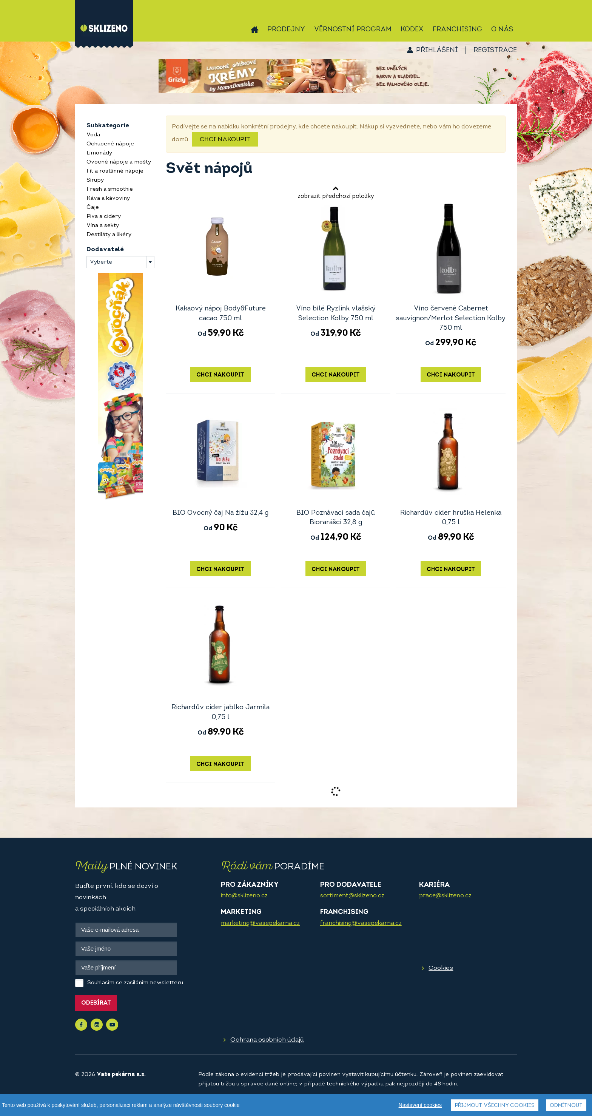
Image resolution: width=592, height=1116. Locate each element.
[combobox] (120, 262)
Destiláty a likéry (108, 235)
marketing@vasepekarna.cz (260, 923)
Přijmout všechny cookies (495, 1105)
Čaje (92, 207)
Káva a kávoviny (108, 198)
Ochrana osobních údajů (267, 1040)
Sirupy (95, 180)
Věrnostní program (353, 29)
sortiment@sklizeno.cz (352, 896)
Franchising (457, 29)
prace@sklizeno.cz (445, 896)
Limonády (99, 153)
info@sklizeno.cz (244, 896)
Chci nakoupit (225, 140)
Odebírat (96, 1003)
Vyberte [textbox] (101, 262)
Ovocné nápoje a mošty (118, 162)
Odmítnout (566, 1105)
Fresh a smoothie (109, 189)
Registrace (495, 50)
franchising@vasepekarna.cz (361, 923)
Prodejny (286, 29)
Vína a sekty (102, 225)
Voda (93, 135)
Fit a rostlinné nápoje (114, 171)
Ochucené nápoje (110, 144)
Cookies (441, 968)
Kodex (412, 29)
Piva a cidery (103, 216)
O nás (502, 29)
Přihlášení (437, 50)
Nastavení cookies (420, 1105)
